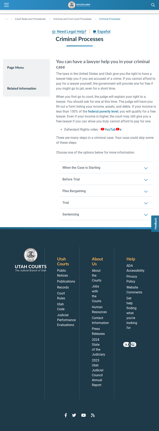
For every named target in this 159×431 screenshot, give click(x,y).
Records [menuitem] (63, 287)
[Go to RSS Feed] (93, 415)
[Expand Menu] (6, 5)
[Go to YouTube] (83, 415)
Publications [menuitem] (66, 281)
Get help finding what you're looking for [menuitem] (131, 313)
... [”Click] (6, 18)
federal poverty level (103, 111)
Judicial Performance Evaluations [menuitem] (66, 320)
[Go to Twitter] (74, 415)
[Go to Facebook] (66, 415)
